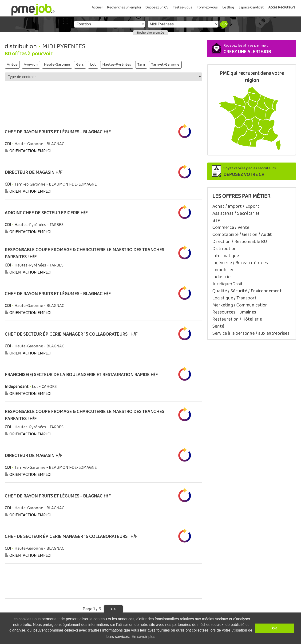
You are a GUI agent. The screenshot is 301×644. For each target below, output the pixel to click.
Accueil (97, 7)
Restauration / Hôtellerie (237, 319)
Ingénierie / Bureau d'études (240, 262)
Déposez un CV (156, 7)
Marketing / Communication (240, 305)
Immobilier (223, 270)
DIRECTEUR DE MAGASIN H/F (34, 172)
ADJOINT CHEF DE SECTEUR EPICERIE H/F (46, 213)
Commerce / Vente (230, 227)
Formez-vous (207, 7)
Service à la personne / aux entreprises (250, 333)
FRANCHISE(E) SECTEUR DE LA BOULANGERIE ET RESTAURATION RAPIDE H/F (81, 374)
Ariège (12, 64)
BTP (216, 220)
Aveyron (31, 64)
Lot (93, 64)
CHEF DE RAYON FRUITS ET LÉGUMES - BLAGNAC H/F (58, 132)
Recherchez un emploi (124, 7)
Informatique (225, 255)
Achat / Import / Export (235, 206)
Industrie (221, 277)
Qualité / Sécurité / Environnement (247, 291)
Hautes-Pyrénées (116, 64)
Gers (80, 64)
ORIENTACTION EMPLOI (30, 151)
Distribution (224, 248)
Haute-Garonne (57, 64)
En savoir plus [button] (143, 637)
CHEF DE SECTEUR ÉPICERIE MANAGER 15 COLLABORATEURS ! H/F (71, 334)
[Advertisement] (103, 103)
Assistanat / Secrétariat (236, 213)
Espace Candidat (251, 7)
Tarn (141, 64)
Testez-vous (182, 7)
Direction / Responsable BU (239, 241)
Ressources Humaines (234, 312)
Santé (218, 326)
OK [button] (274, 628)
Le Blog (228, 7)
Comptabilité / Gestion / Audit (242, 234)
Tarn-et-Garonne (165, 64)
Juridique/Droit (227, 284)
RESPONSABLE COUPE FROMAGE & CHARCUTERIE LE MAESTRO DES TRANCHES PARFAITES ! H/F (84, 253)
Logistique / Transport (234, 298)
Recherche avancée (150, 32)
